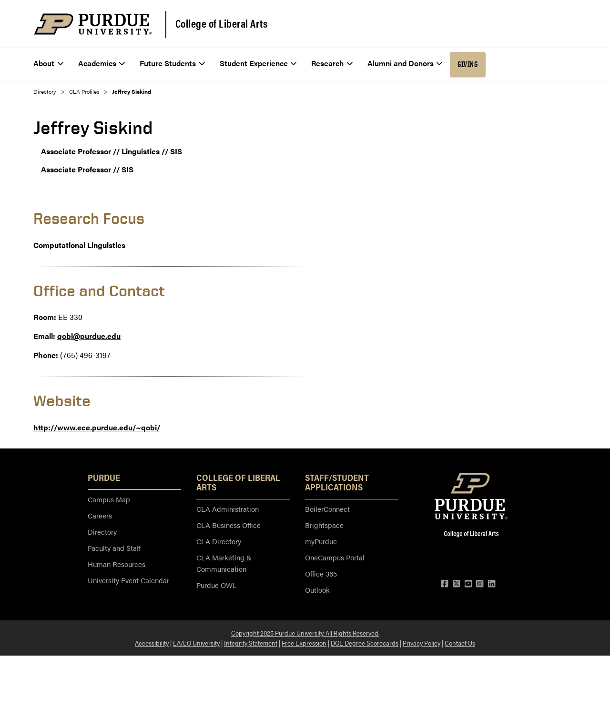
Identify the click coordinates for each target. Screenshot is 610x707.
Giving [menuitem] (468, 64)
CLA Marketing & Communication (224, 563)
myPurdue (321, 541)
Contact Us (460, 642)
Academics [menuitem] (101, 63)
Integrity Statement (250, 642)
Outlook (317, 590)
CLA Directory (218, 541)
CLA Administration (227, 509)
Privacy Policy (421, 642)
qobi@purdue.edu (89, 335)
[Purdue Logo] (92, 24)
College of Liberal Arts (221, 23)
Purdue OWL (216, 585)
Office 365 (321, 573)
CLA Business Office (228, 525)
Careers (100, 515)
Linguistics (141, 151)
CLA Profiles (84, 91)
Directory (44, 91)
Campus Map (109, 499)
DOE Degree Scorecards (364, 642)
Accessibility (152, 642)
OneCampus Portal (335, 557)
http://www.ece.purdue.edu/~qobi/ (96, 427)
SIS (176, 151)
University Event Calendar (128, 580)
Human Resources (116, 564)
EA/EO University (196, 642)
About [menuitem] (48, 63)
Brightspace (324, 525)
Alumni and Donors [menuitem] (405, 63)
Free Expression (304, 642)
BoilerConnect (327, 509)
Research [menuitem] (332, 63)
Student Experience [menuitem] (258, 63)
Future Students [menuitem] (172, 63)
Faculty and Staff (114, 548)
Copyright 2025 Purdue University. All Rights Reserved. (305, 632)
